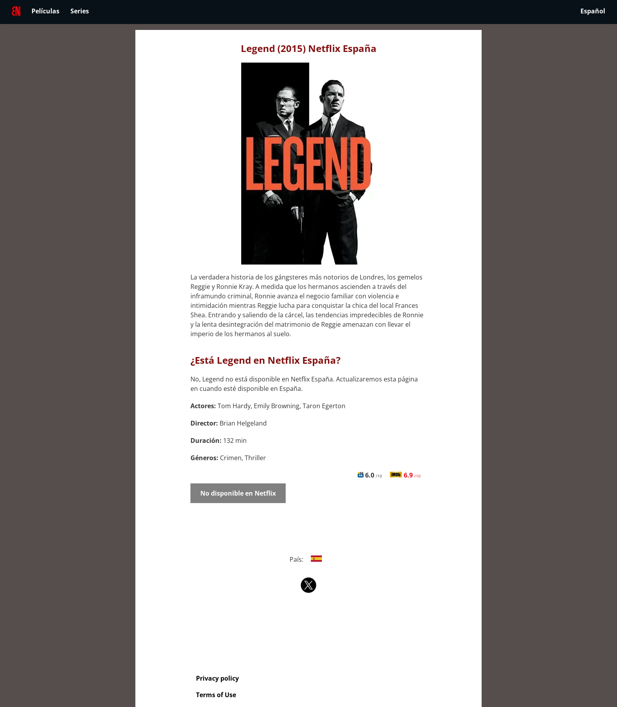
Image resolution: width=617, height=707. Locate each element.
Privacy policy (217, 678)
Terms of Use (216, 694)
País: (309, 559)
